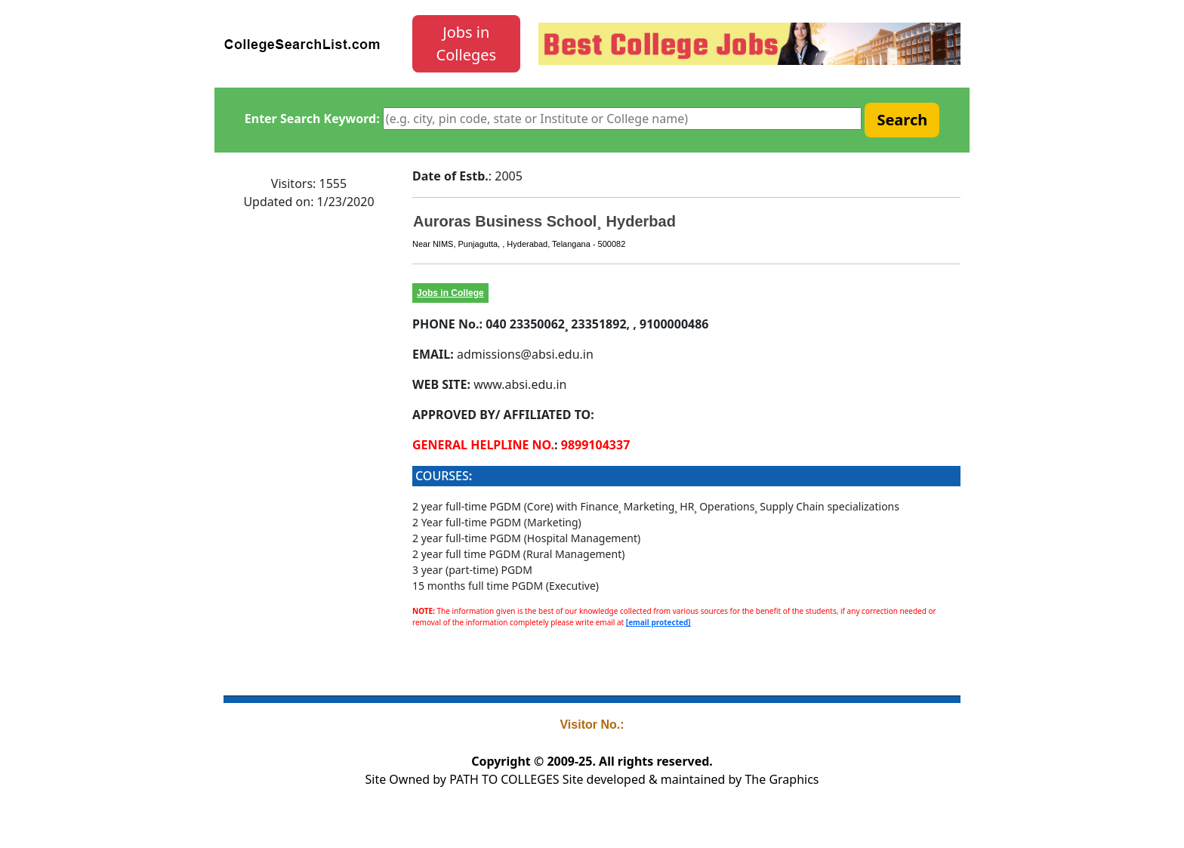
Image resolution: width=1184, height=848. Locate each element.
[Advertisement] (309, 449)
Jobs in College (450, 293)
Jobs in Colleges (466, 43)
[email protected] (658, 622)
